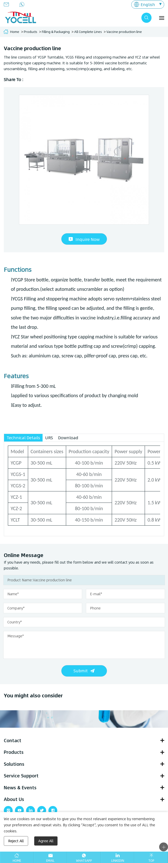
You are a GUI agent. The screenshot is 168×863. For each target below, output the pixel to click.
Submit (80, 671)
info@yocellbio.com (8, 4)
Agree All (45, 840)
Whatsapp (84, 860)
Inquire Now (88, 239)
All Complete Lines (88, 31)
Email (50, 860)
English (148, 4)
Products (30, 31)
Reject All (16, 840)
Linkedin (117, 860)
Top (151, 860)
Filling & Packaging (56, 31)
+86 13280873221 (23, 4)
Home (14, 31)
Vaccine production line (124, 31)
